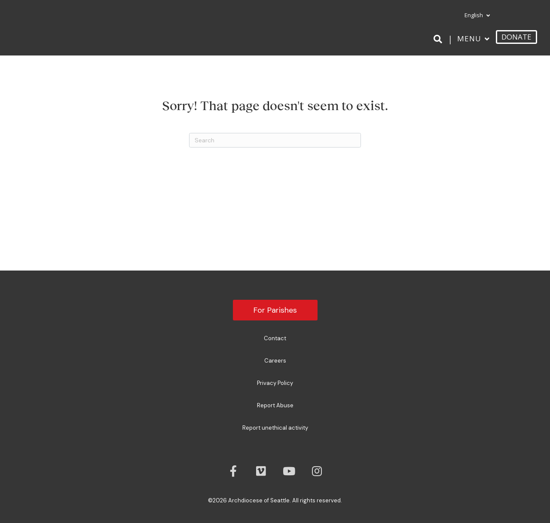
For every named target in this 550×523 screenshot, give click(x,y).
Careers (275, 360)
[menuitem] (473, 15)
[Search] (439, 39)
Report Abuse (275, 405)
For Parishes (275, 310)
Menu (469, 38)
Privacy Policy (275, 383)
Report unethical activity (275, 427)
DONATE (516, 37)
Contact (275, 338)
